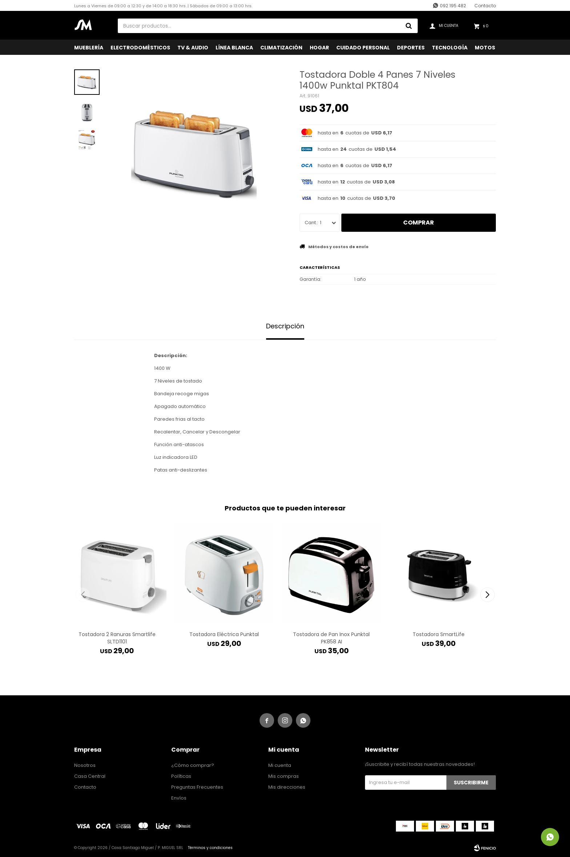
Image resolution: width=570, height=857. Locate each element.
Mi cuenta (279, 765)
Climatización (281, 47)
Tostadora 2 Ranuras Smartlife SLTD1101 (117, 638)
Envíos (178, 798)
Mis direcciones (286, 787)
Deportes (411, 47)
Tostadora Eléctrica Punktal (224, 634)
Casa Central (89, 776)
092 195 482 (453, 6)
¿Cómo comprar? (192, 765)
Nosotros (85, 765)
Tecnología (449, 47)
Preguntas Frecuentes (197, 787)
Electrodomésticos (140, 47)
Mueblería (88, 47)
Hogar (319, 47)
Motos (485, 47)
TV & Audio (192, 47)
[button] (487, 595)
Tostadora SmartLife (439, 634)
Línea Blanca (234, 47)
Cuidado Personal (363, 47)
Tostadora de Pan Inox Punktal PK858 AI (331, 638)
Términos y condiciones (210, 847)
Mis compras (283, 776)
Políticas (181, 776)
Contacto (485, 6)
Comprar (418, 222)
